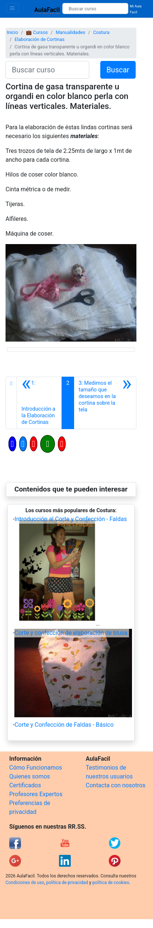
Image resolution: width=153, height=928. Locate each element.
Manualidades (70, 32)
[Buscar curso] (95, 8)
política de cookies (110, 882)
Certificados (25, 785)
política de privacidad (67, 882)
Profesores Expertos (35, 794)
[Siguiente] (105, 403)
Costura (101, 32)
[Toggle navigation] (12, 8)
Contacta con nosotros (116, 785)
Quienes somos (29, 776)
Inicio (12, 32)
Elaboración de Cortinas (39, 39)
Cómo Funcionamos (35, 767)
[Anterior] (39, 403)
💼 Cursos (37, 32)
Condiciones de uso (25, 882)
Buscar (118, 69)
